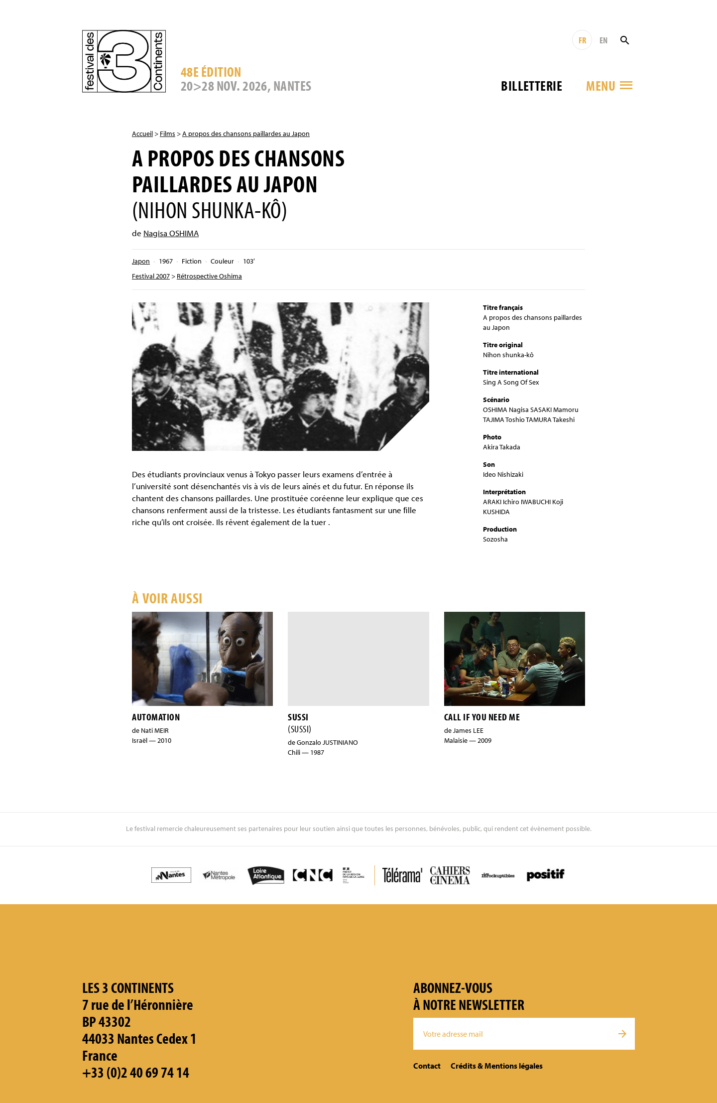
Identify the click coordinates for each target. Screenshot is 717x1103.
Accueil (142, 133)
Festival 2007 (151, 276)
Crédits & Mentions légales (497, 1066)
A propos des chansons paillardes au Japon (246, 133)
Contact (427, 1066)
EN (603, 40)
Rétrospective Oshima (209, 276)
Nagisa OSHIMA (171, 233)
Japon (141, 261)
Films (167, 133)
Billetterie (531, 85)
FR (582, 40)
